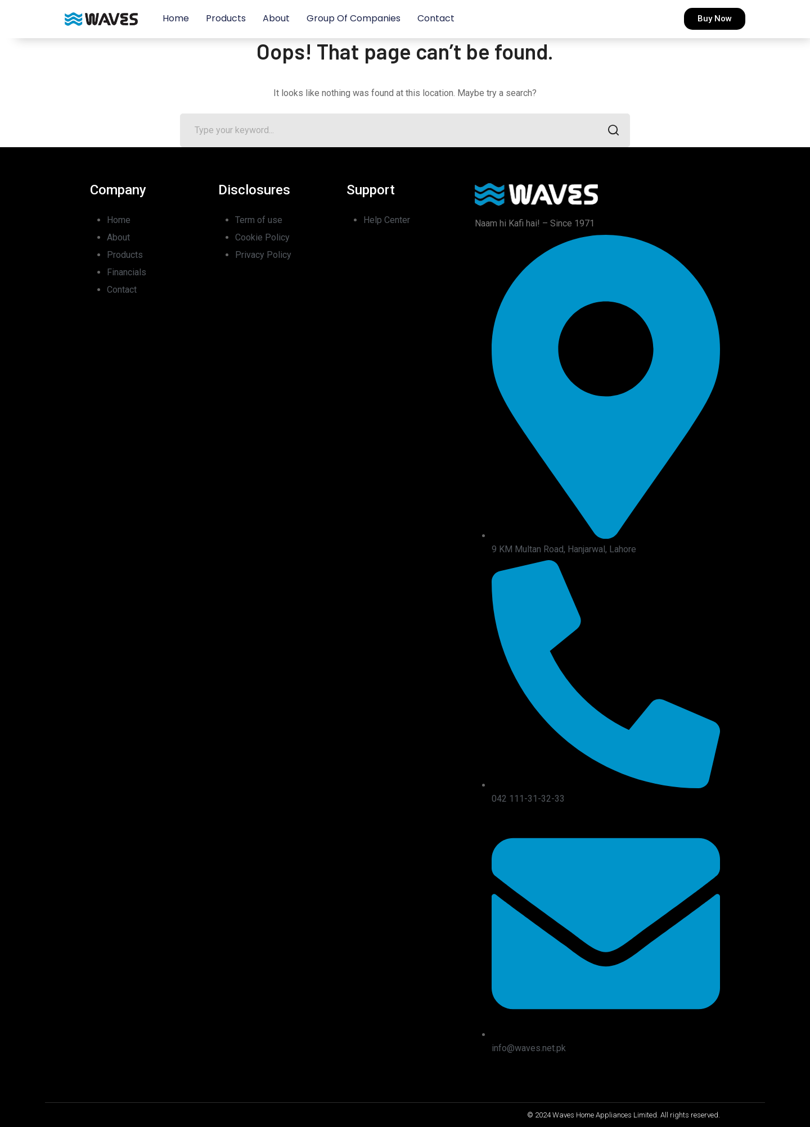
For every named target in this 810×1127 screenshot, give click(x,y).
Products (226, 18)
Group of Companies (353, 18)
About (276, 18)
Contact (435, 18)
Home (176, 18)
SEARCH (610, 131)
